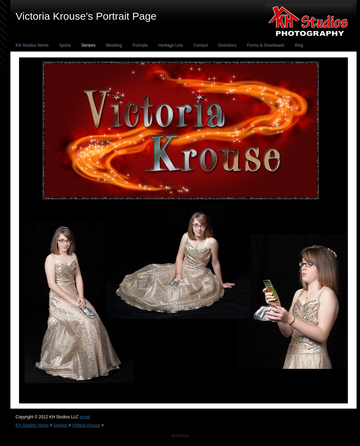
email (85, 417)
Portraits (140, 45)
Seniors (88, 45)
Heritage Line (171, 45)
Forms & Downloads (266, 45)
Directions (227, 45)
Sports (65, 45)
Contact (201, 45)
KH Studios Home (32, 45)
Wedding (114, 45)
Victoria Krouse (86, 425)
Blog (299, 45)
